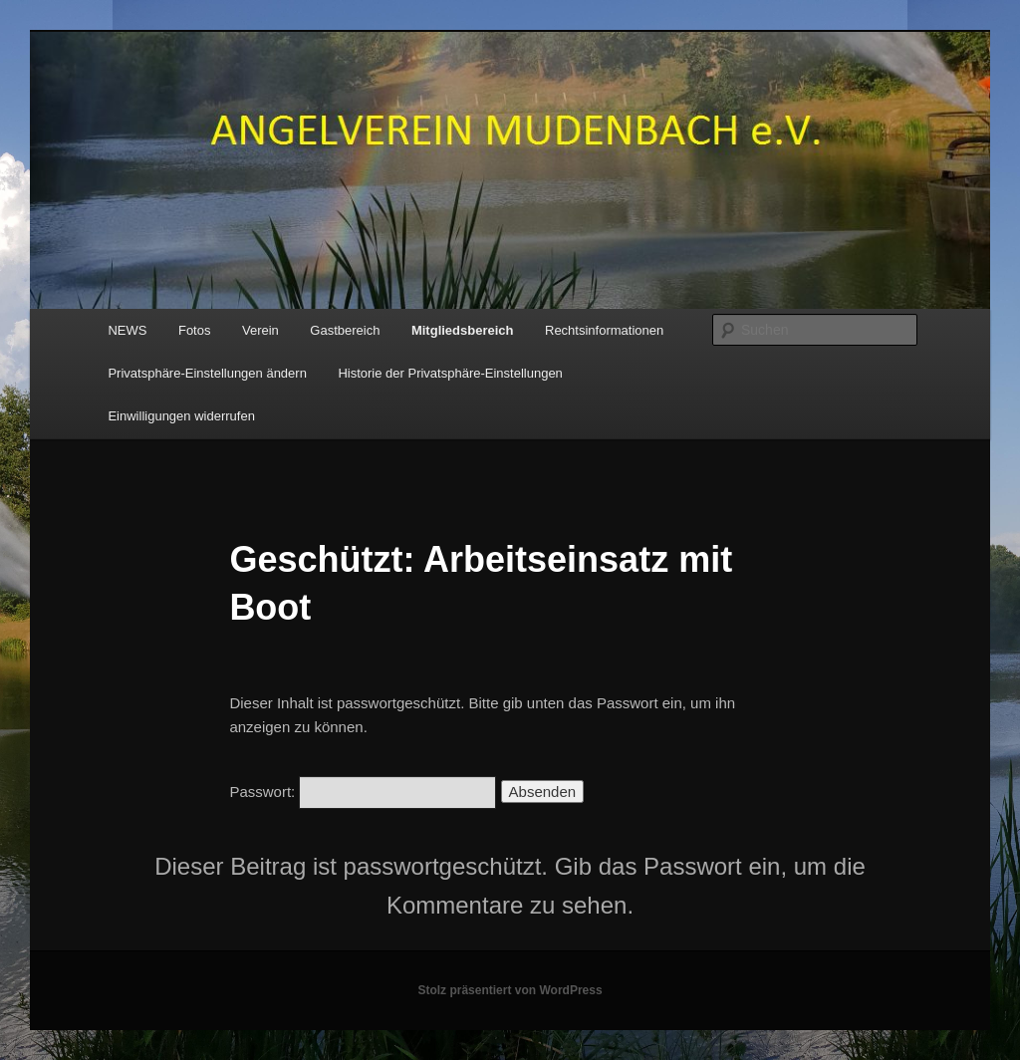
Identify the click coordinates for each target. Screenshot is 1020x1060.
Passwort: (362, 791)
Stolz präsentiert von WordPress (509, 990)
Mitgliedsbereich (462, 330)
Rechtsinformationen (604, 330)
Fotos (194, 330)
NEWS (127, 330)
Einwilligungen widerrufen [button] (181, 415)
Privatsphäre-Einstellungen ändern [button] (207, 373)
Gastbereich (345, 330)
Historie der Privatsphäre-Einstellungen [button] (450, 373)
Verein (260, 330)
